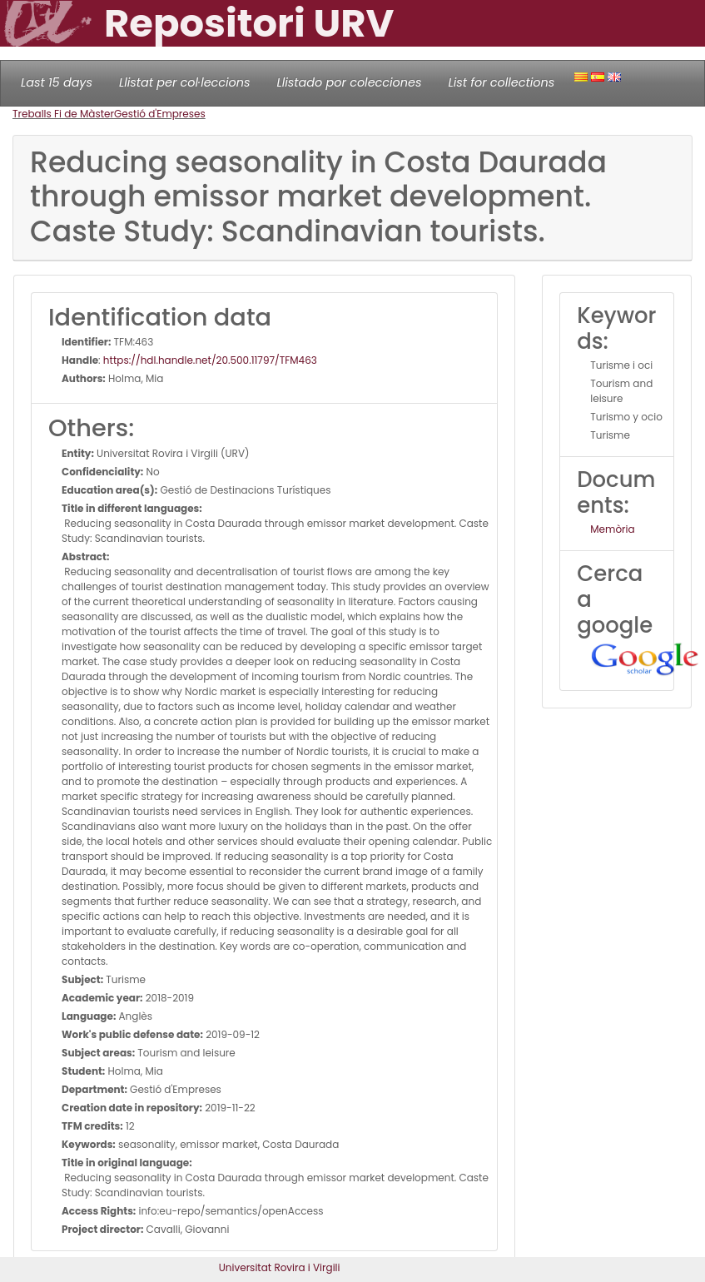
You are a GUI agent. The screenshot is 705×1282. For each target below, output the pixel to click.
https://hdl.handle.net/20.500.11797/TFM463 (210, 360)
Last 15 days (56, 82)
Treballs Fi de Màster (63, 114)
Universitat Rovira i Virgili (279, 1267)
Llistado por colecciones (349, 82)
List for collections (501, 82)
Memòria (612, 529)
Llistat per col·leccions (185, 82)
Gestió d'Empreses (160, 114)
